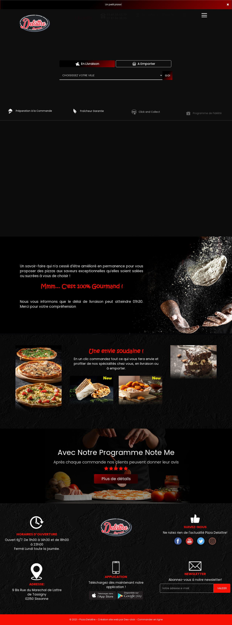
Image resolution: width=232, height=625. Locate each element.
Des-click (129, 619)
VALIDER (222, 588)
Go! (167, 75)
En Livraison (87, 64)
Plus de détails (116, 479)
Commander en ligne (150, 619)
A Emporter (143, 64)
